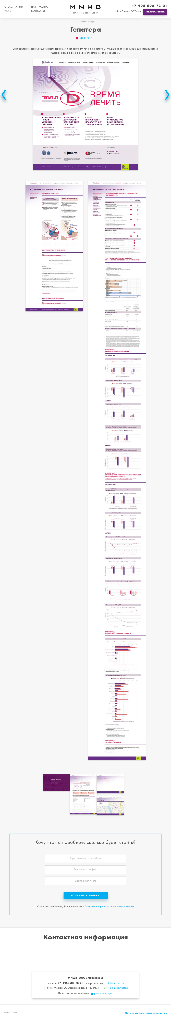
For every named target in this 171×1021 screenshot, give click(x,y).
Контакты (38, 11)
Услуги (9, 11)
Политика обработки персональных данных (146, 1013)
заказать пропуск (104, 993)
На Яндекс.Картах (118, 988)
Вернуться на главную (86, 22)
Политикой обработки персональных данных (109, 906)
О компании (13, 7)
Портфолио (39, 7)
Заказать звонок (155, 11)
